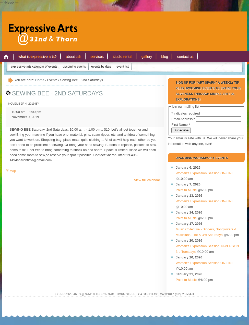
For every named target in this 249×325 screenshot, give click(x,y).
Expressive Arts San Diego (40, 28)
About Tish (73, 57)
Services (97, 57)
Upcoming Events (74, 66)
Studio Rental (122, 57)
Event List (122, 66)
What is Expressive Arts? (38, 57)
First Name (181, 125)
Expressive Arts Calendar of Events (34, 66)
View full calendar (147, 180)
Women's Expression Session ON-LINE (205, 173)
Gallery (146, 57)
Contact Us (185, 57)
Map (11, 171)
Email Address (183, 119)
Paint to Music (186, 190)
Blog (164, 57)
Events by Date (101, 66)
